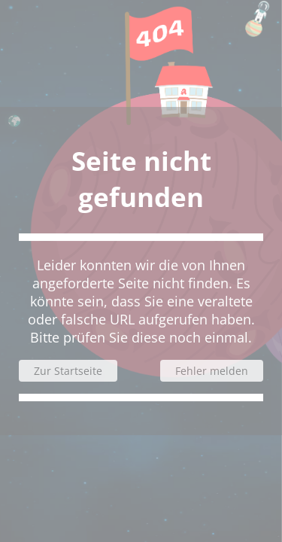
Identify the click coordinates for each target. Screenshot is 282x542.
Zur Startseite (68, 371)
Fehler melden (211, 371)
